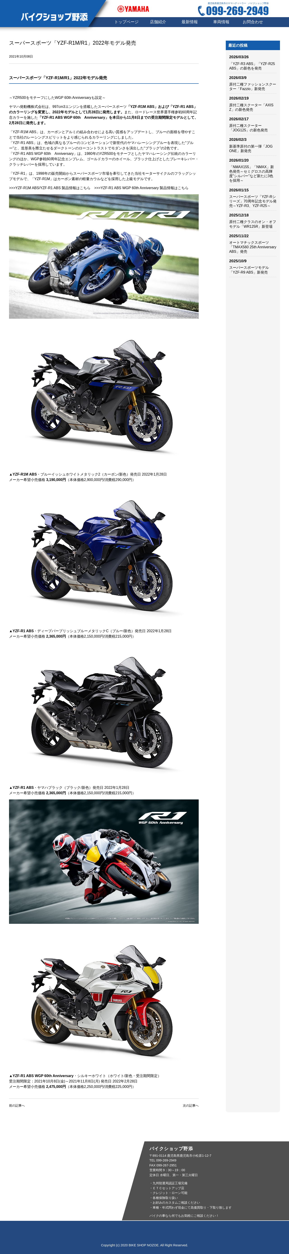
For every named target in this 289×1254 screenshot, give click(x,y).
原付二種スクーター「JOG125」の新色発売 (248, 128)
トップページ (60, 1230)
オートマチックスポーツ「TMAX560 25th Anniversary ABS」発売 (252, 247)
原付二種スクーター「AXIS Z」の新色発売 (251, 107)
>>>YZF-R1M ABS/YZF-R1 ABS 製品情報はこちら (50, 188)
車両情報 (221, 22)
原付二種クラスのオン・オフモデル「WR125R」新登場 (252, 224)
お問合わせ (253, 22)
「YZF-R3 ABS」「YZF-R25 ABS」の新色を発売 (252, 66)
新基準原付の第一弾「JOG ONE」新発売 (251, 148)
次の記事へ (191, 1105)
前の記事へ (17, 1105)
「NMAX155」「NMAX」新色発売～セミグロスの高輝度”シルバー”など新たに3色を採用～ (251, 173)
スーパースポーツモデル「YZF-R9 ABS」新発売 (249, 270)
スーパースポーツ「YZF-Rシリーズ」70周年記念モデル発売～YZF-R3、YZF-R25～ (253, 201)
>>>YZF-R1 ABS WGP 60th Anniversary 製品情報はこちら (141, 188)
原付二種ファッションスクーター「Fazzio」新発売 (252, 86)
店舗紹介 (158, 22)
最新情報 (190, 22)
